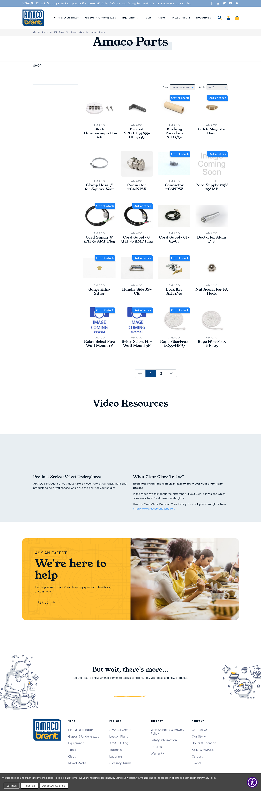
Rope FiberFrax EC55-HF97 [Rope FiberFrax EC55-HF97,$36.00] (174, 352)
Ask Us (44, 615)
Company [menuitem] (199, 721)
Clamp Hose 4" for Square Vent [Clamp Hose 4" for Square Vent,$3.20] (99, 189)
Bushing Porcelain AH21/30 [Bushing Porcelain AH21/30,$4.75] (174, 134)
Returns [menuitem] (157, 747)
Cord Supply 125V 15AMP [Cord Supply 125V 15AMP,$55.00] (211, 189)
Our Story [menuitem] (200, 736)
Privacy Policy (208, 777)
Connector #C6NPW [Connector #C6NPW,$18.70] (174, 189)
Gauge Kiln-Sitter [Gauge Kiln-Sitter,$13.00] (99, 299)
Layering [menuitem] (118, 756)
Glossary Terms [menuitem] (123, 763)
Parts (45, 32)
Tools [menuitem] (148, 17)
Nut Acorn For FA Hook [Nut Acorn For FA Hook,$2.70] (211, 299)
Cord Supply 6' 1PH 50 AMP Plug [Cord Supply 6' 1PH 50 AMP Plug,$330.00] (99, 244)
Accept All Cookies (53, 786)
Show (161, 87)
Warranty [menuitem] (159, 753)
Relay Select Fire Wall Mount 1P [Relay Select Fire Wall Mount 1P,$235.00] (99, 354)
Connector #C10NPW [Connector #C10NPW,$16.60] (136, 189)
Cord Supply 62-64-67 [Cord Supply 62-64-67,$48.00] (174, 242)
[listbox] (179, 87)
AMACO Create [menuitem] (123, 730)
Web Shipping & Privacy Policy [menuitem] (169, 731)
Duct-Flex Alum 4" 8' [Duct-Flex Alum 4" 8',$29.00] (212, 242)
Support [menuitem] (158, 721)
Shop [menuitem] (75, 721)
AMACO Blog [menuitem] (121, 743)
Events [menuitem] (197, 763)
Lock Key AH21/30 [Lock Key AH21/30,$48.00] (174, 299)
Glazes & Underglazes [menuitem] (100, 17)
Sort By (199, 87)
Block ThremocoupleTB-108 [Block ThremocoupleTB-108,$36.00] (99, 134)
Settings (11, 786)
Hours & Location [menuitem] (205, 743)
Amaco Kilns (79, 32)
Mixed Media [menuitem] (181, 17)
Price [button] (55, 89)
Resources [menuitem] (203, 17)
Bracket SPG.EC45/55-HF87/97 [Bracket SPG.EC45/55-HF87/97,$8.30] (136, 134)
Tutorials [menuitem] (118, 750)
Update (42, 108)
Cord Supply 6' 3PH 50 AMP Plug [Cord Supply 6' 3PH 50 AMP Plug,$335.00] (136, 244)
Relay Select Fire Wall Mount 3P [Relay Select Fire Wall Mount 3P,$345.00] (137, 354)
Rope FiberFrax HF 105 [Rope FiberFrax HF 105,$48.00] (211, 352)
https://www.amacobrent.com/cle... (155, 521)
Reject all (29, 786)
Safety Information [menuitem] (165, 740)
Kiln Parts (60, 32)
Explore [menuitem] (118, 721)
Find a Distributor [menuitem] (66, 17)
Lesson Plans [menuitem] (121, 736)
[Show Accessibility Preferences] (252, 782)
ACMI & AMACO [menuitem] (204, 750)
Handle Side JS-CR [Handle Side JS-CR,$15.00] (136, 299)
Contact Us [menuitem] (200, 730)
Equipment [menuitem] (130, 17)
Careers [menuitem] (198, 756)
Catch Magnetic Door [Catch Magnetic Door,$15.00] (211, 132)
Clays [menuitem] (162, 17)
